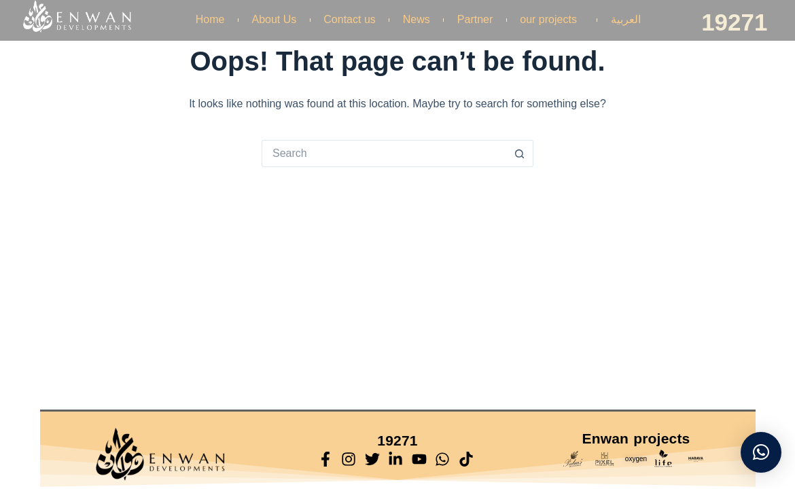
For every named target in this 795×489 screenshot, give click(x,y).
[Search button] (519, 153)
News (416, 19)
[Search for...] (384, 153)
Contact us (349, 19)
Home (210, 19)
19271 (734, 22)
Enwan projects (636, 438)
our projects (552, 19)
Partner (475, 19)
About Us (274, 19)
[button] (761, 452)
